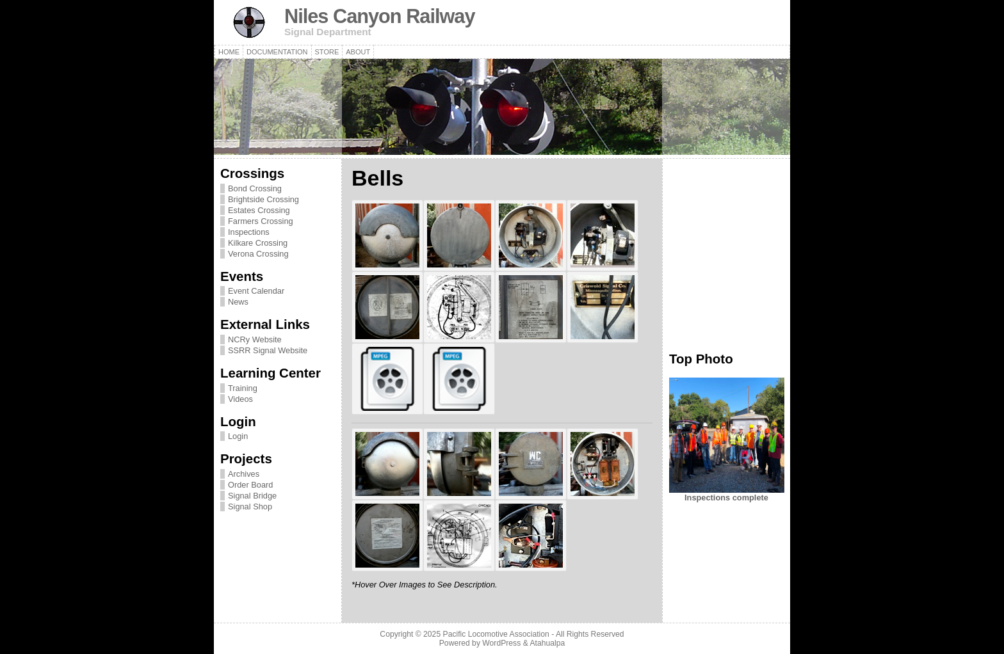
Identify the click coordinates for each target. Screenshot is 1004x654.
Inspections (249, 232)
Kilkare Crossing (257, 243)
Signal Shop (250, 506)
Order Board (250, 485)
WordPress (501, 643)
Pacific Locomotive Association (496, 634)
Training (242, 388)
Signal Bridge (252, 495)
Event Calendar (256, 291)
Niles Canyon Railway (379, 16)
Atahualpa (547, 643)
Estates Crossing (259, 210)
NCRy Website (255, 339)
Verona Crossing (258, 254)
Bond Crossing (255, 188)
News (238, 302)
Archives (243, 474)
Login (238, 436)
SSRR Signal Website (267, 350)
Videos (240, 399)
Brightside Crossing (263, 199)
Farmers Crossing (260, 221)
